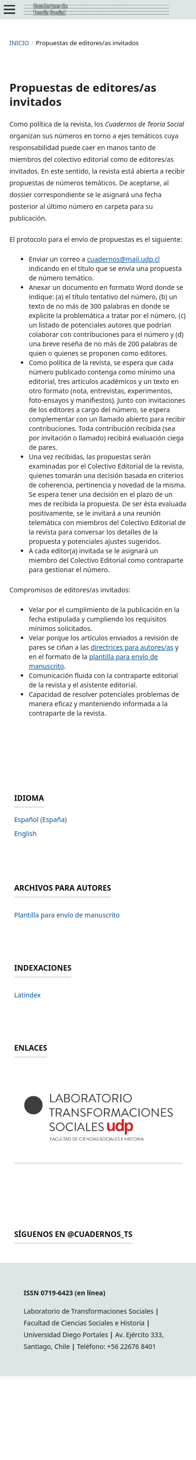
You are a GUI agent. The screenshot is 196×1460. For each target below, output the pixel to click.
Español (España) (40, 819)
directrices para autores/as (132, 647)
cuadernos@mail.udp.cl (123, 259)
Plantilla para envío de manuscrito (67, 914)
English (25, 833)
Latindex (27, 994)
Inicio (19, 43)
